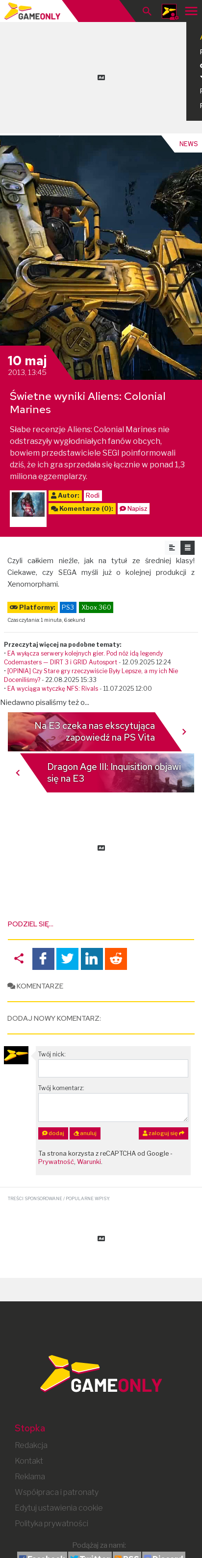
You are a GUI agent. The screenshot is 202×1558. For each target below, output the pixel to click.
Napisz (137, 508)
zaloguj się (163, 1133)
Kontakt (29, 1461)
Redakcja (31, 1445)
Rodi (93, 495)
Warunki (89, 1161)
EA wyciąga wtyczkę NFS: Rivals (52, 688)
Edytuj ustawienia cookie (59, 1508)
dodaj (53, 1133)
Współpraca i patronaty (57, 1492)
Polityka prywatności (51, 1523)
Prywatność (56, 1161)
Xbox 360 (96, 607)
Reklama (30, 1476)
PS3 (68, 607)
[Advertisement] (101, 76)
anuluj (85, 1133)
